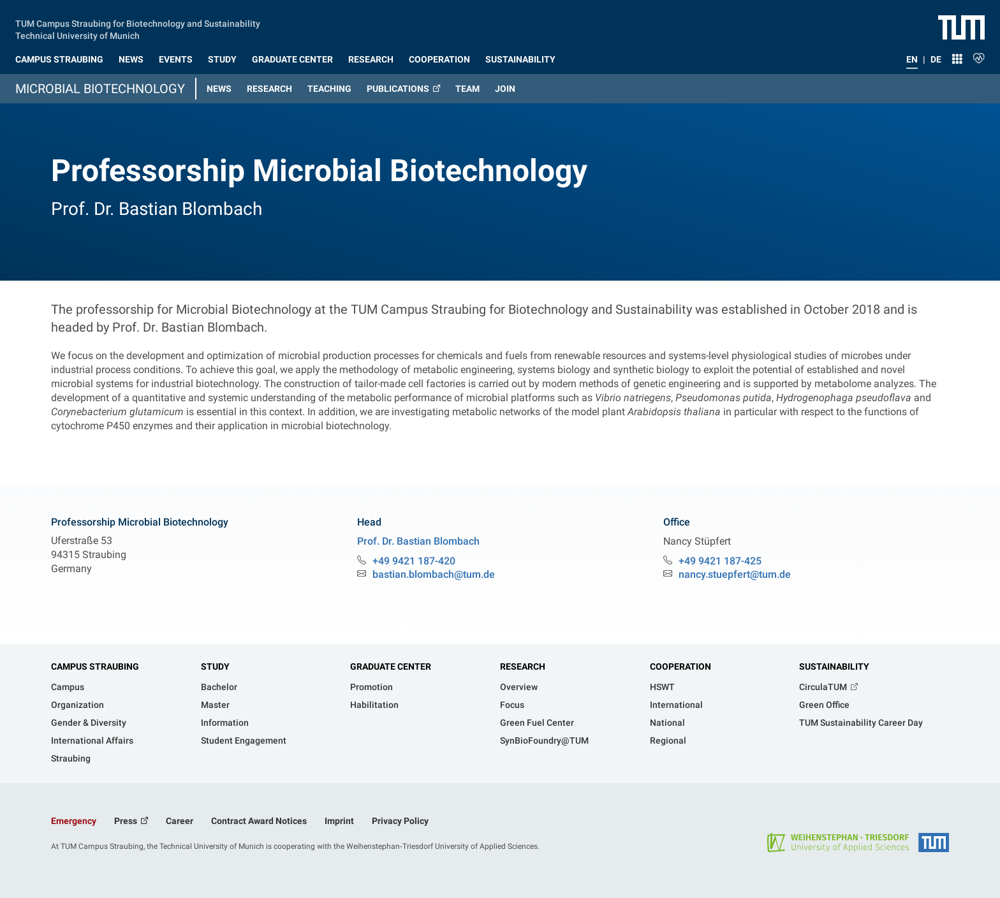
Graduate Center (390, 666)
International (676, 705)
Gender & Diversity (88, 723)
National (667, 723)
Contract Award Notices (259, 821)
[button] (59, 57)
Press (126, 821)
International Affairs (92, 740)
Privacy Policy (400, 821)
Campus (67, 687)
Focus (512, 705)
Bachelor (219, 687)
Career (179, 821)
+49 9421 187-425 (720, 561)
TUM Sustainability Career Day (861, 723)
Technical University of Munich (77, 34)
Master (215, 705)
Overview (519, 687)
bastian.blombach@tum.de (433, 574)
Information (225, 723)
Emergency (73, 821)
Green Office (824, 705)
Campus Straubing (95, 666)
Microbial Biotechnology (100, 88)
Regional (668, 740)
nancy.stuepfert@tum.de (735, 574)
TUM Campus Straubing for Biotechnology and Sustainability (137, 22)
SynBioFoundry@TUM (544, 740)
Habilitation (374, 705)
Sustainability (834, 666)
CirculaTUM (824, 687)
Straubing (71, 758)
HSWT (662, 687)
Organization (77, 705)
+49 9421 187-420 (413, 561)
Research (522, 666)
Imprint (339, 821)
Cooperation (680, 666)
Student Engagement (243, 740)
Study (215, 666)
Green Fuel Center (537, 723)
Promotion (371, 687)
